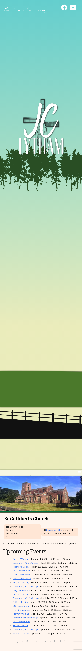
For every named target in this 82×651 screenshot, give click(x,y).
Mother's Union (21, 566)
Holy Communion (21, 574)
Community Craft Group (25, 562)
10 (59, 641)
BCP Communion (21, 570)
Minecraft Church (22, 578)
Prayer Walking (54, 530)
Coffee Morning (21, 602)
